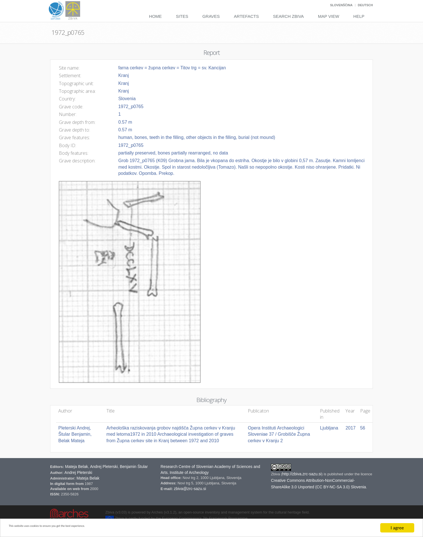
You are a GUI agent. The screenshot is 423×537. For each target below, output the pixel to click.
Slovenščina (341, 5)
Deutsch (365, 5)
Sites (182, 16)
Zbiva (276, 474)
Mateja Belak (76, 466)
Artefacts (246, 16)
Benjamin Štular (134, 466)
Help (358, 16)
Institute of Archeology (189, 472)
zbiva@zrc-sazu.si (190, 488)
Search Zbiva (288, 16)
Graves (211, 16)
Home (155, 16)
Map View (328, 16)
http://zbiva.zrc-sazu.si (302, 474)
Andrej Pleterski (104, 466)
